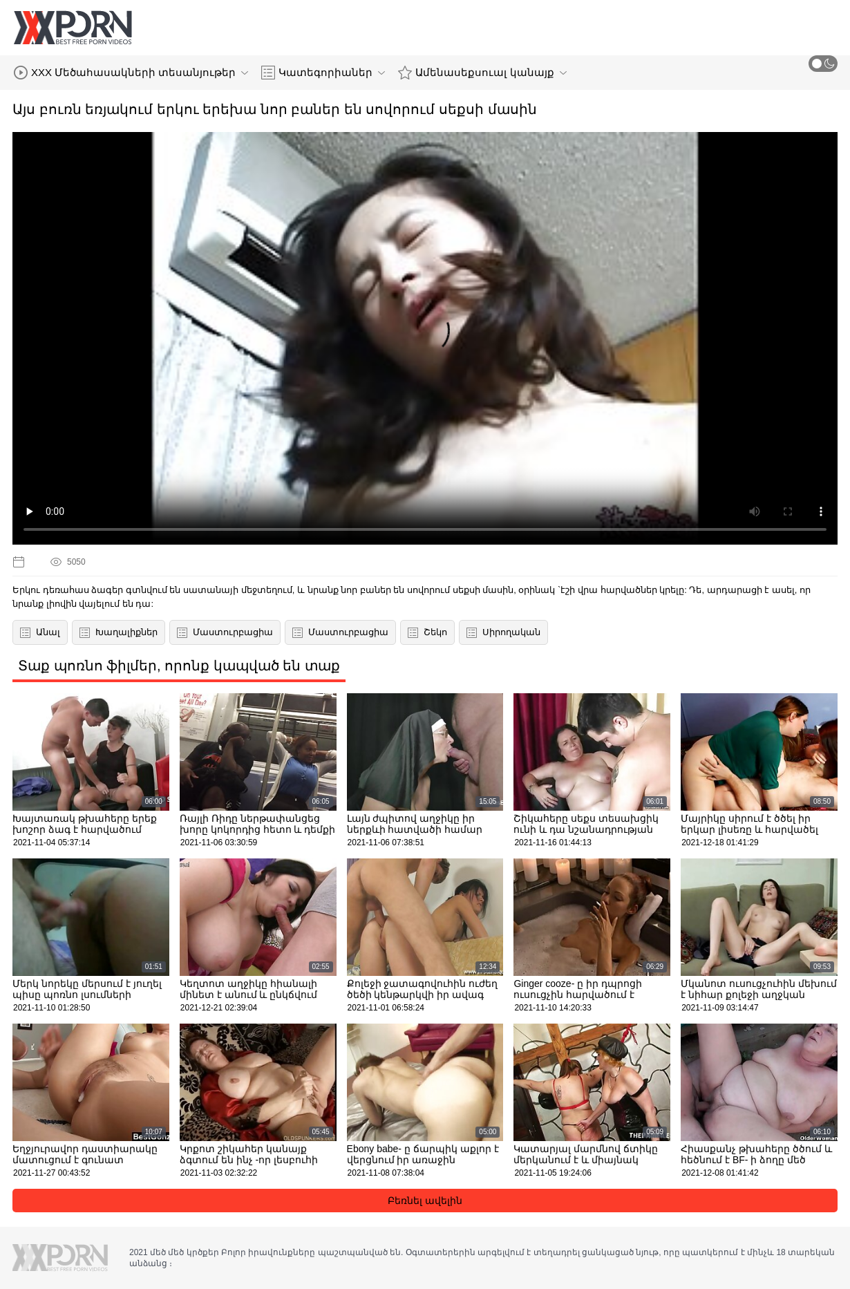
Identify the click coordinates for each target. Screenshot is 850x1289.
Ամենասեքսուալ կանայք (482, 72)
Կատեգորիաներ (323, 72)
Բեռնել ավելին (425, 1200)
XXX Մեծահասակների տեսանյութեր (131, 72)
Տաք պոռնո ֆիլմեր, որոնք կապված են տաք (179, 665)
